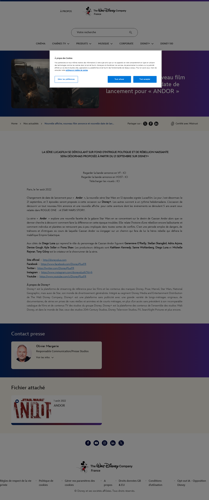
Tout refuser (119, 79)
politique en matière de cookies (77, 70)
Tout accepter (145, 79)
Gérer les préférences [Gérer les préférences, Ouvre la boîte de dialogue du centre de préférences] (66, 79)
